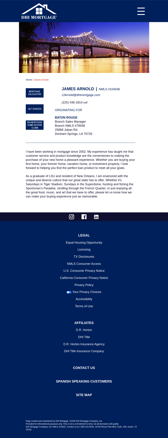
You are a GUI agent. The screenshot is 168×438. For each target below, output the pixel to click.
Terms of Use (84, 306)
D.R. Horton (84, 330)
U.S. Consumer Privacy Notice (84, 270)
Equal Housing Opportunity (84, 242)
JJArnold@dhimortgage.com (81, 95)
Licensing (83, 249)
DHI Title (84, 337)
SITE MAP (84, 395)
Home (29, 79)
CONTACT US (84, 368)
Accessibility (84, 299)
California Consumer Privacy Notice (84, 278)
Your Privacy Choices (86, 292)
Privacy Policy (83, 285)
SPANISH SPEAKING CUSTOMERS (84, 381)
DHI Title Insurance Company (84, 351)
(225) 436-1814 (72, 102)
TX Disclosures (84, 256)
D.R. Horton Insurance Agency (84, 344)
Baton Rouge (66, 117)
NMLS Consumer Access (84, 263)
